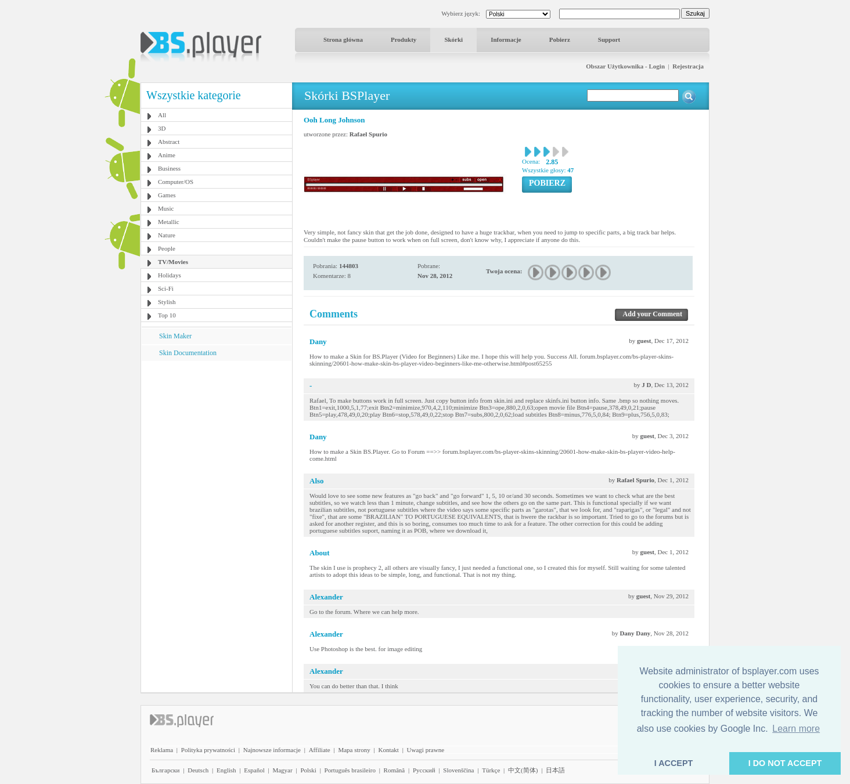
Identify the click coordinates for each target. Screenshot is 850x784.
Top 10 (167, 315)
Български (166, 770)
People (166, 248)
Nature (166, 235)
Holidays (169, 275)
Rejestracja (688, 66)
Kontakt (388, 749)
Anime (166, 154)
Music (166, 208)
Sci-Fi (166, 288)
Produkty (403, 39)
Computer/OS (175, 181)
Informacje (506, 39)
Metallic (168, 221)
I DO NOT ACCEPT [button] (785, 763)
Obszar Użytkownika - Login (625, 66)
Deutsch (198, 770)
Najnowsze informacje (272, 749)
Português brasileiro (350, 770)
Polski (308, 770)
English (226, 770)
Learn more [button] (796, 729)
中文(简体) (523, 770)
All (162, 114)
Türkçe (491, 770)
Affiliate (319, 749)
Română (394, 770)
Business (169, 168)
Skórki (453, 39)
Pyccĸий (424, 770)
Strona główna (343, 39)
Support (609, 39)
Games (167, 195)
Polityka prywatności (208, 749)
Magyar (282, 770)
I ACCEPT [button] (673, 763)
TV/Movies (173, 261)
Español (254, 770)
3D (161, 128)
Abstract (168, 141)
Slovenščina (458, 770)
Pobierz (559, 39)
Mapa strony (354, 749)
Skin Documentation (188, 353)
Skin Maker (175, 336)
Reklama (161, 749)
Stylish (167, 301)
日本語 (555, 770)
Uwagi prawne (425, 749)
